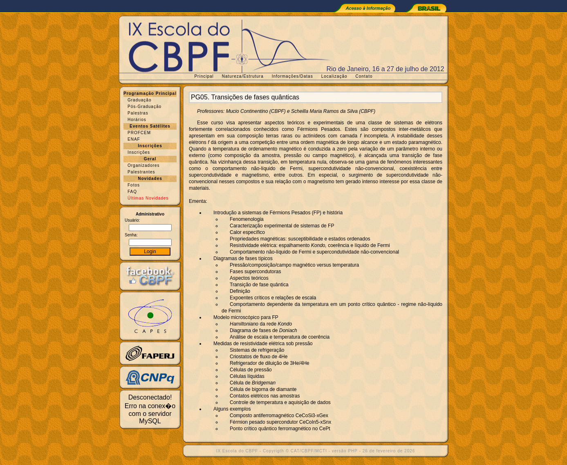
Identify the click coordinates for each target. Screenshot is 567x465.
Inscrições (139, 152)
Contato (364, 76)
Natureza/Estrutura (243, 76)
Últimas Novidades (148, 198)
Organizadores (144, 165)
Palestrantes (141, 172)
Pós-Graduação (144, 106)
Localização (334, 76)
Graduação (139, 100)
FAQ (132, 191)
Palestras (138, 113)
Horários (137, 119)
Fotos (134, 185)
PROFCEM (139, 132)
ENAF (134, 139)
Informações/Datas (292, 76)
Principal (203, 76)
